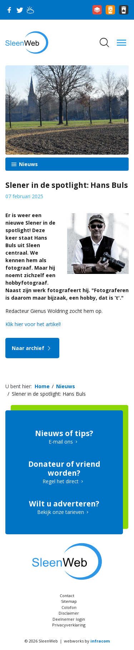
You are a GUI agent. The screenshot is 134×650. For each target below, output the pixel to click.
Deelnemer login (69, 619)
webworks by (87, 641)
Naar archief (32, 348)
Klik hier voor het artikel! (33, 324)
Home (42, 386)
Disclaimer (69, 613)
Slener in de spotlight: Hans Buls (49, 393)
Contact (67, 595)
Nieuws (28, 164)
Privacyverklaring (68, 625)
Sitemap (69, 601)
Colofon (68, 607)
